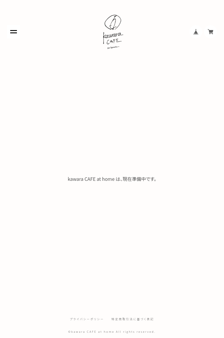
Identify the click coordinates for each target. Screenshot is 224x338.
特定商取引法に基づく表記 (132, 319)
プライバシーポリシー (87, 319)
